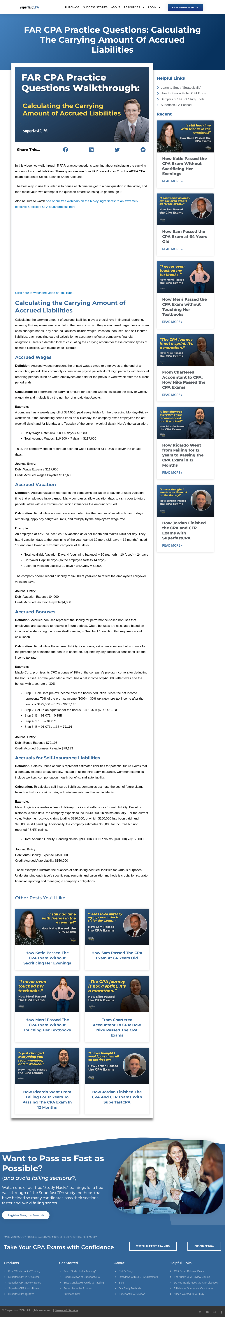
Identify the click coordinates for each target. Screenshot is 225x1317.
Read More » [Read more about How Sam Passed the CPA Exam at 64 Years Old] (172, 249)
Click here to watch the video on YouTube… (45, 293)
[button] (65, 149)
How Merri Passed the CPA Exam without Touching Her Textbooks (47, 1025)
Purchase (72, 7)
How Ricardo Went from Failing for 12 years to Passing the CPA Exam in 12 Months (182, 455)
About (115, 7)
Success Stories (95, 7)
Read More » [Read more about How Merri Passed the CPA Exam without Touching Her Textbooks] (172, 322)
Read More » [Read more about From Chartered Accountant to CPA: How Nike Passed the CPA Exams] (172, 395)
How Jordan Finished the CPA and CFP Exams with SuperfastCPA (117, 1097)
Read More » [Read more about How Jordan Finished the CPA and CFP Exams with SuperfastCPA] (172, 545)
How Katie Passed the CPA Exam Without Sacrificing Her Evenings (47, 958)
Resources (134, 7)
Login (154, 7)
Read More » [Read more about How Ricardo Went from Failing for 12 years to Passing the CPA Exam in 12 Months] (172, 472)
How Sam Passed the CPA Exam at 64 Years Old (184, 236)
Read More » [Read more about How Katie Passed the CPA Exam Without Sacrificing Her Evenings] (172, 181)
